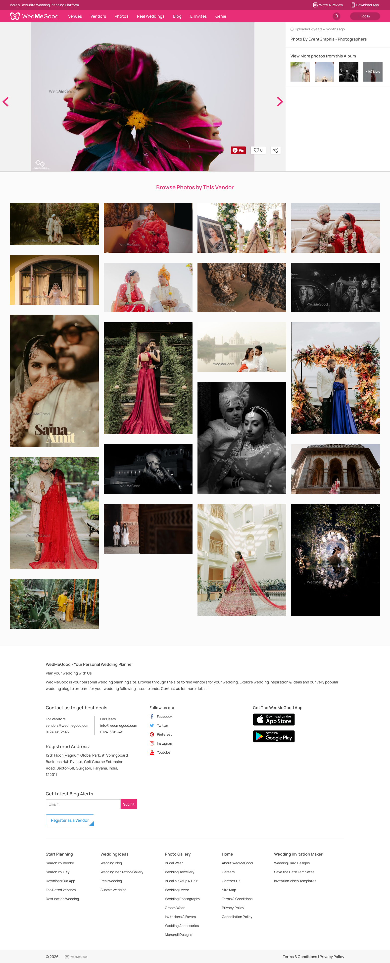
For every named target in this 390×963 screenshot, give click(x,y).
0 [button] (258, 150)
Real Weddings (150, 16)
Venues (75, 16)
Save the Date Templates (294, 871)
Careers (228, 871)
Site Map (229, 889)
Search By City (58, 871)
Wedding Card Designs (292, 863)
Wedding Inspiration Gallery (122, 871)
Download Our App (60, 880)
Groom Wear (175, 907)
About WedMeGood (237, 863)
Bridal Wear (174, 863)
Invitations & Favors (180, 916)
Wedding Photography (182, 898)
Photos (121, 16)
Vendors (98, 16)
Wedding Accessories (182, 925)
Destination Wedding (62, 898)
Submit (129, 804)
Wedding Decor (177, 889)
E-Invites (198, 16)
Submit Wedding (113, 889)
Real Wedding (111, 880)
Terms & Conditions (237, 898)
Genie (220, 16)
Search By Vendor (60, 863)
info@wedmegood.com (118, 725)
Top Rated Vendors (61, 889)
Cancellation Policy (237, 916)
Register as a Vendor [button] (70, 820)
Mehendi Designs (178, 934)
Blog (177, 16)
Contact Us (231, 880)
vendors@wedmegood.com (67, 725)
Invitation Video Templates (295, 880)
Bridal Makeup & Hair (181, 880)
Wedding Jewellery (180, 871)
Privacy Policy (233, 907)
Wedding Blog (111, 863)
